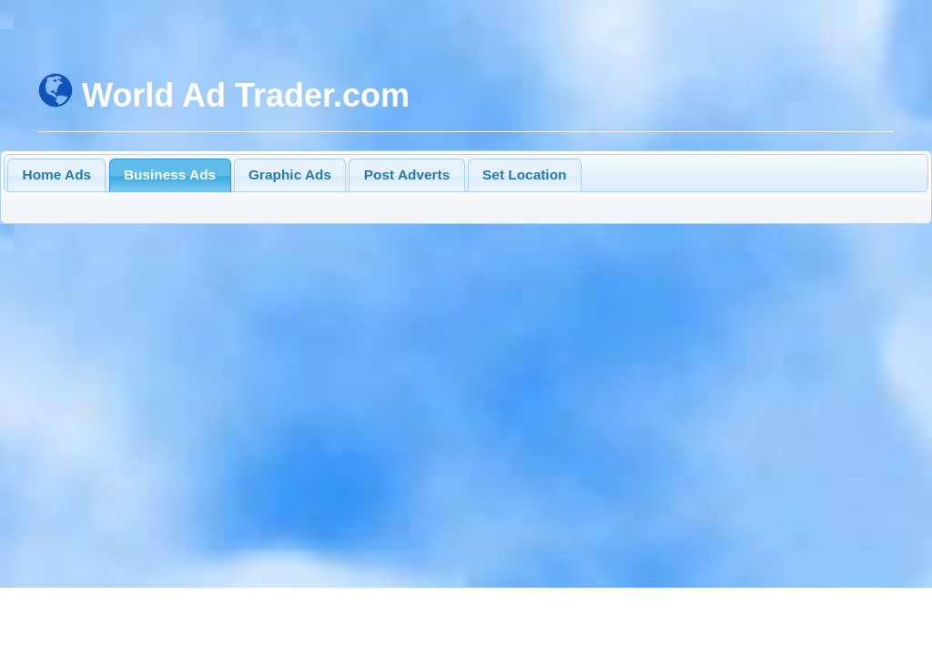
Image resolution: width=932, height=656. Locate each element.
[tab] (56, 175)
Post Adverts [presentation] (407, 174)
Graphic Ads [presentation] (289, 174)
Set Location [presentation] (524, 174)
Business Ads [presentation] (170, 174)
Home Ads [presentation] (57, 174)
